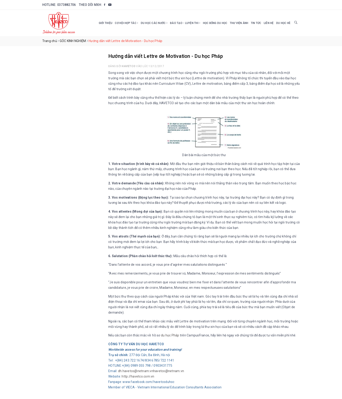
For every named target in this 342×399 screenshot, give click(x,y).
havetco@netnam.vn (168, 371)
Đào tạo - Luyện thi (185, 23)
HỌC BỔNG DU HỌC (215, 23)
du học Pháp (170, 335)
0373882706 (66, 5)
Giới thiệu (106, 23)
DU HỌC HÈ (283, 23)
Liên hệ (269, 23)
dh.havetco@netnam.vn (135, 371)
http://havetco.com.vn (138, 376)
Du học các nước (154, 23)
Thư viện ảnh (239, 23)
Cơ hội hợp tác (126, 23)
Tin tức (256, 23)
